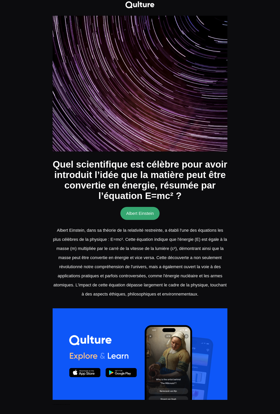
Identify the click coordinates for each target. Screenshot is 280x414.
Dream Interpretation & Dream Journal (61, 404)
